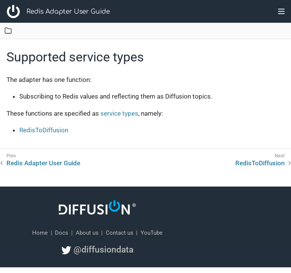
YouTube (152, 232)
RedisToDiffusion (43, 130)
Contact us (119, 232)
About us (87, 232)
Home (40, 232)
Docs (61, 232)
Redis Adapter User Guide (68, 11)
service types (119, 113)
